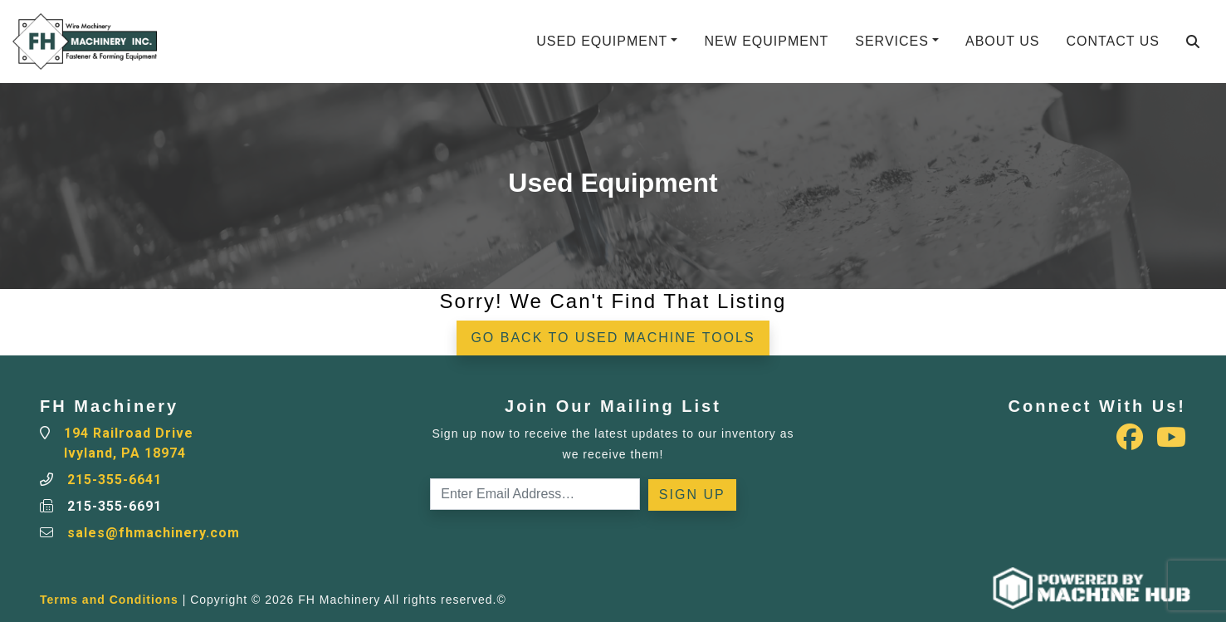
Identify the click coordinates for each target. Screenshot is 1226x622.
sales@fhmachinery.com (153, 533)
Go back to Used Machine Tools (613, 338)
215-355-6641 (114, 479)
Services (892, 41)
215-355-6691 (114, 506)
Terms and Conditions (109, 599)
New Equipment (766, 41)
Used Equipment (601, 41)
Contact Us (1113, 41)
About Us (1002, 41)
